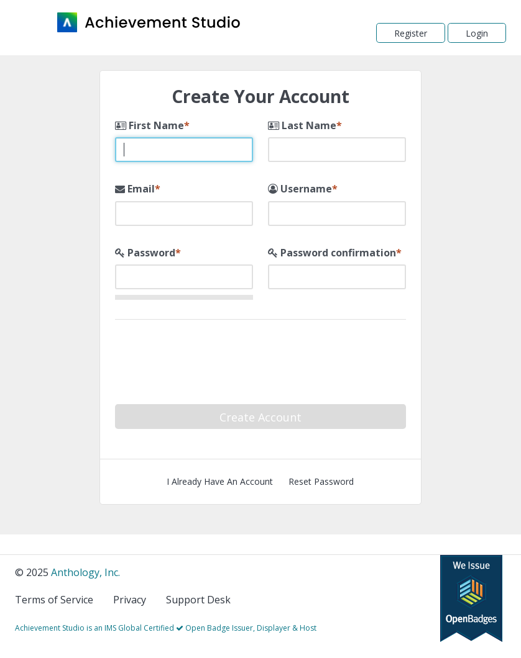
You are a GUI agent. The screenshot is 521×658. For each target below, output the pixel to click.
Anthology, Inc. (85, 572)
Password (145, 252)
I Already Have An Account (220, 481)
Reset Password (321, 481)
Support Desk (198, 599)
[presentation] (285, 356)
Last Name (302, 125)
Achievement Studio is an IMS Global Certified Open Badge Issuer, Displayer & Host (165, 628)
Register (410, 33)
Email (135, 189)
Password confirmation (332, 252)
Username (300, 189)
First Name (149, 125)
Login (477, 33)
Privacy (129, 599)
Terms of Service (54, 599)
